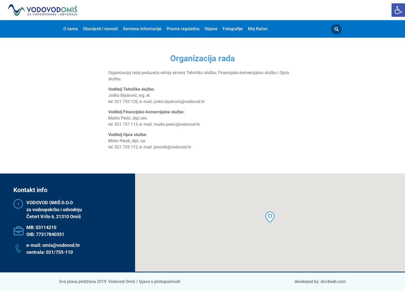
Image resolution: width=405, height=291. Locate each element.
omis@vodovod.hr (61, 245)
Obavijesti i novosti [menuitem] (100, 28)
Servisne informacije (142, 28)
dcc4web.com (333, 281)
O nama (70, 28)
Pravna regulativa (183, 28)
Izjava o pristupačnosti (159, 281)
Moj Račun (258, 28)
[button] (398, 10)
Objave (211, 28)
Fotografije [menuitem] (233, 28)
